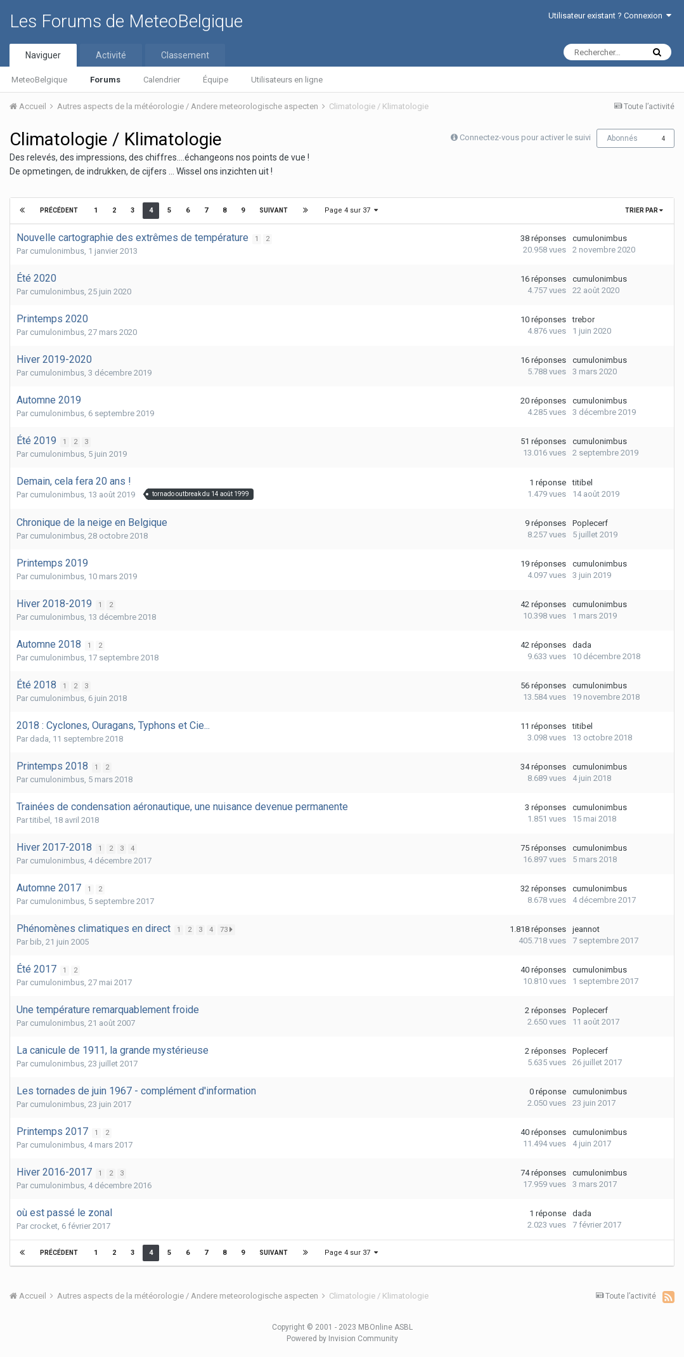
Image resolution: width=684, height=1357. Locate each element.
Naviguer (43, 55)
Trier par (644, 210)
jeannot (586, 929)
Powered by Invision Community (342, 1338)
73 (228, 929)
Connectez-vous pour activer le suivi (525, 137)
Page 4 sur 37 (351, 210)
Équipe (215, 79)
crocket (44, 1226)
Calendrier (161, 79)
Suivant (273, 210)
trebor (583, 319)
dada (581, 645)
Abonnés (622, 138)
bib (36, 942)
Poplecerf (590, 523)
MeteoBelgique (39, 79)
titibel (582, 482)
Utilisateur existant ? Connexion (609, 15)
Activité (111, 55)
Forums (105, 79)
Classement (185, 55)
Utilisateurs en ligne (287, 79)
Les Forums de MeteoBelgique (126, 21)
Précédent (60, 210)
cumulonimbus (57, 251)
